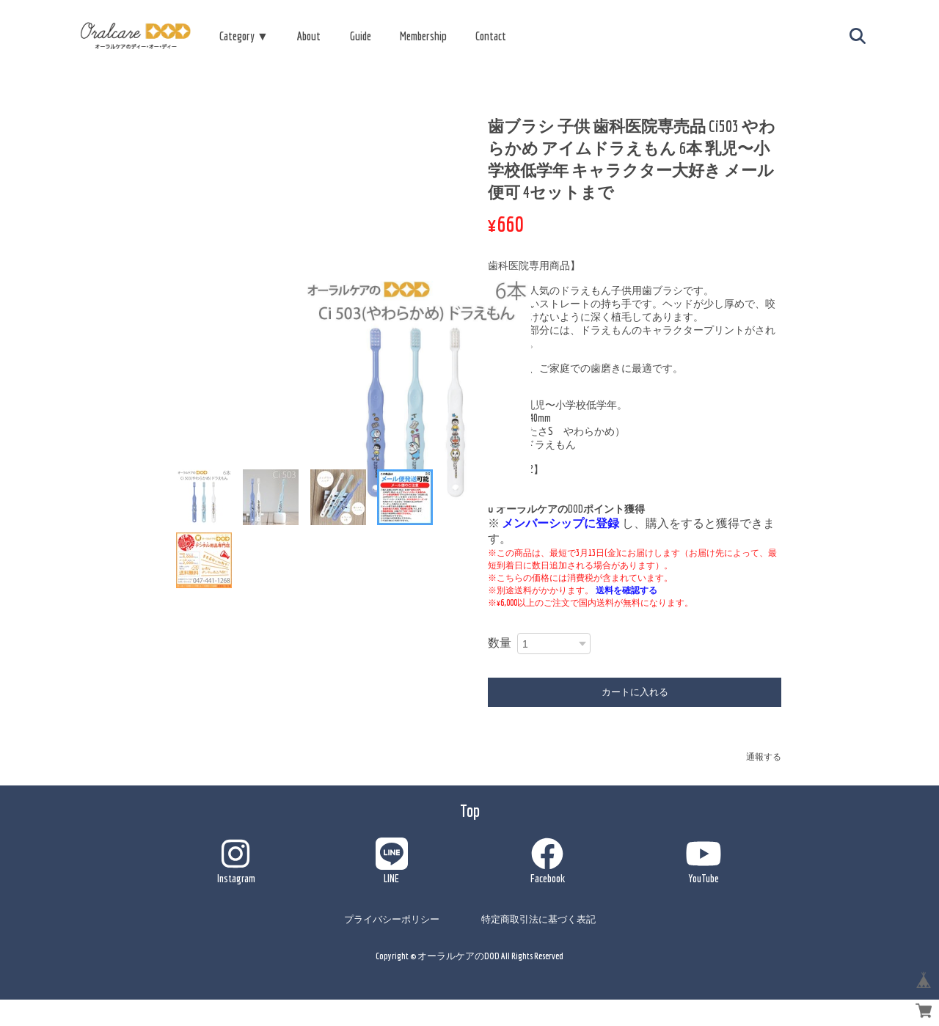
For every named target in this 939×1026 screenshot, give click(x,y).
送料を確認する (626, 590)
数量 (499, 642)
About (309, 36)
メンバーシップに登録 (560, 523)
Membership (423, 36)
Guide (360, 36)
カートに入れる (635, 691)
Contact (490, 36)
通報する (763, 756)
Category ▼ (243, 36)
